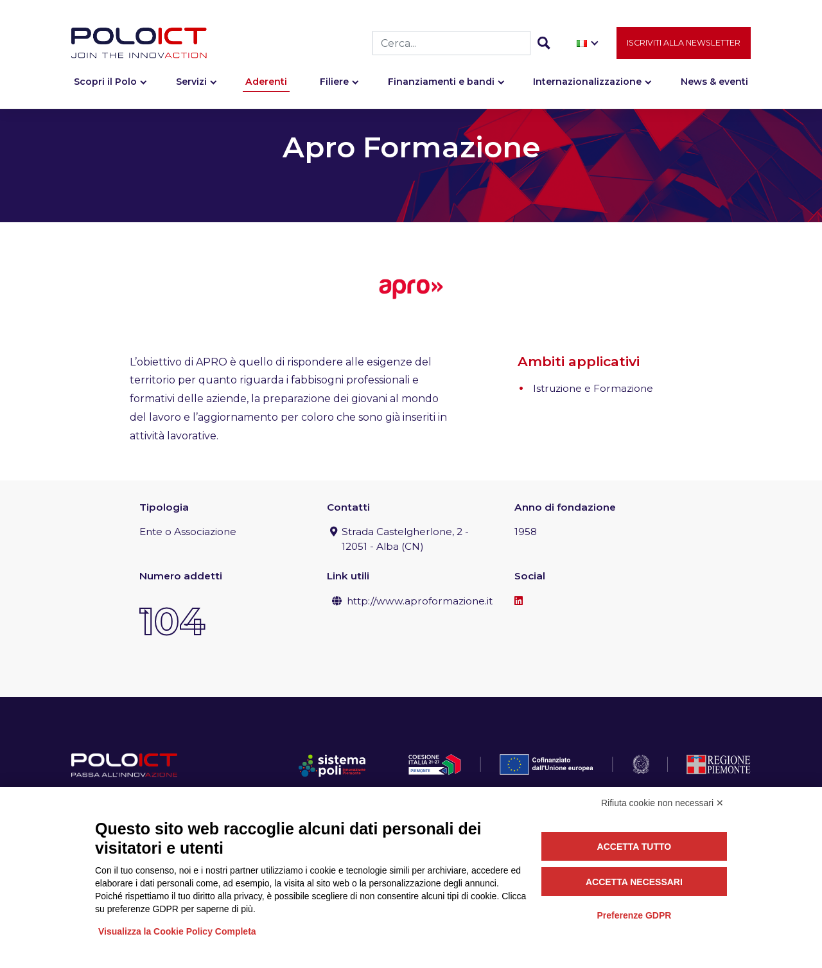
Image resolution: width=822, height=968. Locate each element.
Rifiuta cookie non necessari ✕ (662, 803)
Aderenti (266, 81)
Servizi (191, 81)
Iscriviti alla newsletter (683, 43)
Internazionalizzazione (587, 81)
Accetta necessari (634, 882)
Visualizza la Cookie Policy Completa (177, 931)
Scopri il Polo (105, 81)
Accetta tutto (634, 846)
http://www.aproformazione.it (420, 601)
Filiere (334, 81)
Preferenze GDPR (634, 915)
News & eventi (714, 81)
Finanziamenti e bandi (441, 81)
